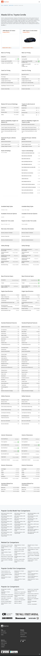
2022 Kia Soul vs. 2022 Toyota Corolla (33, 522)
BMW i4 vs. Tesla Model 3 (19, 598)
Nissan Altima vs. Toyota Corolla (19, 561)
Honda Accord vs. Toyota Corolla (19, 552)
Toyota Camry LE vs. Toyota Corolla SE (19, 577)
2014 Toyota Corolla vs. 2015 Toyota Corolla (6, 517)
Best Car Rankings (23, 632)
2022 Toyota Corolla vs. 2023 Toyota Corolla (6, 514)
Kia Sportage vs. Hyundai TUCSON (6, 590)
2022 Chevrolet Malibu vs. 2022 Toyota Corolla (33, 514)
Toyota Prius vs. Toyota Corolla (34, 547)
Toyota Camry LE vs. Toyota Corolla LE (33, 572)
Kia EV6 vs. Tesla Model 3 (32, 604)
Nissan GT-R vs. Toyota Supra (20, 591)
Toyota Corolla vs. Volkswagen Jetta (7, 560)
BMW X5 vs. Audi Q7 (18, 603)
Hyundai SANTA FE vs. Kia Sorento (19, 590)
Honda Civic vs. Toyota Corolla (7, 545)
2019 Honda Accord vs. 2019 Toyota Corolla (33, 517)
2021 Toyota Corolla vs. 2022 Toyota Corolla (6, 535)
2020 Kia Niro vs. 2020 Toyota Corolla (33, 525)
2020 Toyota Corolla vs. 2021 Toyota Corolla (6, 530)
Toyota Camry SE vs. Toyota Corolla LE (33, 580)
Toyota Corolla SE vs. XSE (6, 572)
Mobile (2, 634)
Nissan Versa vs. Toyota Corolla (7, 556)
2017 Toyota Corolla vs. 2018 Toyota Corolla (6, 533)
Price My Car (22, 634)
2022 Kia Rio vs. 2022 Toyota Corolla (19, 530)
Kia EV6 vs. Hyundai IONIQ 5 (6, 601)
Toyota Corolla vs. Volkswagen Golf (33, 556)
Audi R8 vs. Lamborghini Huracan (32, 602)
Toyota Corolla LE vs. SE (5, 571)
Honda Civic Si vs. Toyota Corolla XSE (19, 572)
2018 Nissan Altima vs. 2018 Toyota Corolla (19, 533)
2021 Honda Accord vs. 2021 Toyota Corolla (19, 527)
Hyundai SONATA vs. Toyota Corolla (33, 550)
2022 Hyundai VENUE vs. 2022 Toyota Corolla (33, 527)
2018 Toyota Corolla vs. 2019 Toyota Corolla (19, 514)
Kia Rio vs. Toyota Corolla (19, 549)
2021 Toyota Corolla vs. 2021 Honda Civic (19, 517)
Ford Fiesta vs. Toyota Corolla (33, 558)
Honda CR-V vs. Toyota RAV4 (19, 599)
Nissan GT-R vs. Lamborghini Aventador (33, 599)
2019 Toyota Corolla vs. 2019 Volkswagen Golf (33, 533)
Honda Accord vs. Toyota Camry (7, 594)
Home (2, 5)
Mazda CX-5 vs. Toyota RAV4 (33, 589)
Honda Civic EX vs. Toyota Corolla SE (6, 578)
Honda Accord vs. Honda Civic (33, 593)
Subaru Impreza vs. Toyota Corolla (19, 546)
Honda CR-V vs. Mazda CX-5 (19, 593)
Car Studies (22, 631)
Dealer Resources (23, 636)
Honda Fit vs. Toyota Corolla (33, 552)
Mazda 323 (5, 5)
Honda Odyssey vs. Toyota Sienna (6, 604)
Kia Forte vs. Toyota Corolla (6, 554)
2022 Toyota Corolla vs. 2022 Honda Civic (19, 519)
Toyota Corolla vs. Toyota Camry (6, 553)
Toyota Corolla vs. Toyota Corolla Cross (32, 560)
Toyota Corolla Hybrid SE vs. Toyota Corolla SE (33, 574)
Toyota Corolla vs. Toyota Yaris (20, 547)
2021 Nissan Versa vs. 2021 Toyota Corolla (32, 519)
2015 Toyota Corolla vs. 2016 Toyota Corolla (6, 527)
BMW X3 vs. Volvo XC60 (32, 597)
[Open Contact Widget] (39, 654)
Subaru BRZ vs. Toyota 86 (6, 598)
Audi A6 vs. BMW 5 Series (32, 595)
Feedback (2, 646)
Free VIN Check (3, 632)
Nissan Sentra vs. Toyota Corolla (6, 550)
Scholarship (3, 644)
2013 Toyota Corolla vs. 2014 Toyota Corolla (6, 522)
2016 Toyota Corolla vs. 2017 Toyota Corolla (6, 519)
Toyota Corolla (11, 5)
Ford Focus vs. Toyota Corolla (6, 558)
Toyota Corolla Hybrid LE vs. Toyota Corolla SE (33, 577)
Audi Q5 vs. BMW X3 (4, 599)
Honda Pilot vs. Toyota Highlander (5, 592)
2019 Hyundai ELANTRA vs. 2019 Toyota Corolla (20, 525)
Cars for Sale (3, 631)
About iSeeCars (3, 641)
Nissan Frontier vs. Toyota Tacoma (19, 596)
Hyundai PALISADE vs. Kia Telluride (32, 591)
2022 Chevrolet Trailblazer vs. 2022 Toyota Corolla (33, 530)
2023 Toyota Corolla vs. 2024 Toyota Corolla (19, 522)
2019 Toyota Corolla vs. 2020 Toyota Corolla (6, 525)
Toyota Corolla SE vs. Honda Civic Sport (6, 575)
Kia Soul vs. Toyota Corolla (19, 559)
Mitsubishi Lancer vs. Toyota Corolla (19, 557)
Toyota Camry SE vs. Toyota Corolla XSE (19, 580)
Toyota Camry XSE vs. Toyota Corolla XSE (20, 574)
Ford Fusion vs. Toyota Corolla (33, 553)
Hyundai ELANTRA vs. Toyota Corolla (6, 547)
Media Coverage (4, 643)
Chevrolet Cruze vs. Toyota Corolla (33, 546)
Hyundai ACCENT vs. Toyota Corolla (19, 554)
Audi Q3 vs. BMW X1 (18, 601)
